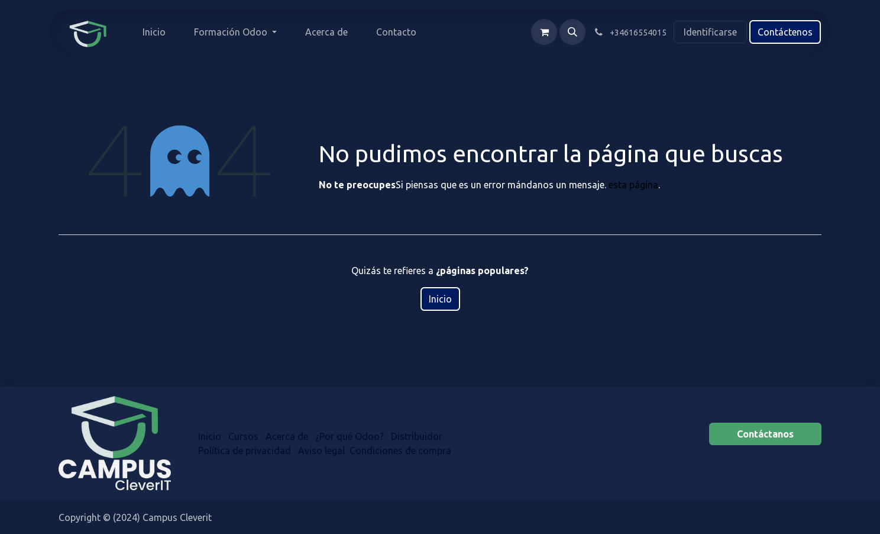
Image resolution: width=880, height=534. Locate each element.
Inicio (440, 299)
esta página (633, 184)
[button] (572, 32)
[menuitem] (154, 32)
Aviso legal (321, 450)
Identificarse (710, 32)
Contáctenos (785, 32)
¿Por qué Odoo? (349, 436)
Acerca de (287, 436)
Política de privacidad (244, 450)
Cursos (243, 436)
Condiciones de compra (400, 450)
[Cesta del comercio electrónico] (544, 32)
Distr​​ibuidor (418, 436)
